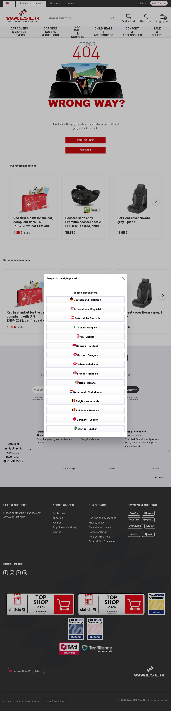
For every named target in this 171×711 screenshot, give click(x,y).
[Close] (123, 278)
